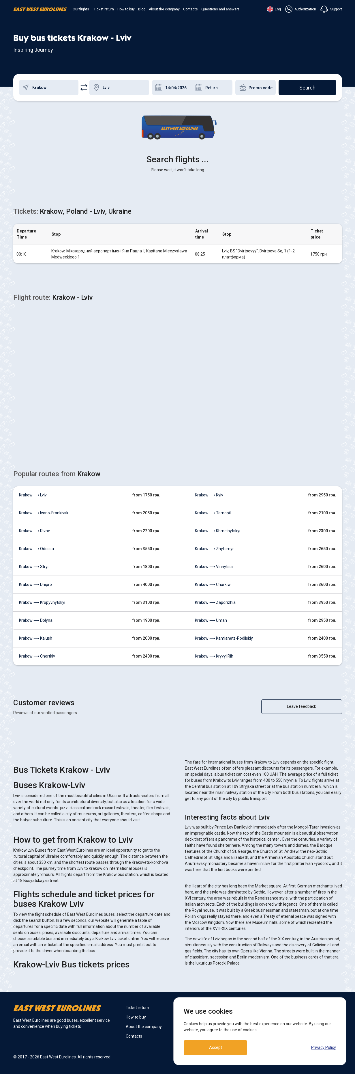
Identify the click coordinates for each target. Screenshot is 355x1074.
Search (307, 88)
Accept (215, 1047)
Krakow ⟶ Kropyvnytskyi (42, 602)
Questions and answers (220, 9)
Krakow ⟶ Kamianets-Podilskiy (224, 638)
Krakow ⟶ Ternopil (213, 513)
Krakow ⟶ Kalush (35, 638)
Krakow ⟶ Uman (211, 620)
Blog (141, 9)
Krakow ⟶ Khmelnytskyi (217, 530)
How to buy (126, 9)
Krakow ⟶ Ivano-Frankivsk (43, 513)
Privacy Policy (323, 1047)
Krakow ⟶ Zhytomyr (214, 548)
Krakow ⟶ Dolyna (35, 620)
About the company (164, 9)
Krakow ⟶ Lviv (33, 495)
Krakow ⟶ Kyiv (209, 495)
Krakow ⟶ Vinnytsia (214, 566)
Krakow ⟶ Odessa (36, 548)
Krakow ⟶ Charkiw (213, 584)
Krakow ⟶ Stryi (33, 566)
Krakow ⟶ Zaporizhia (215, 602)
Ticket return (104, 9)
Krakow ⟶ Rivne (34, 530)
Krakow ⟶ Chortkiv (37, 656)
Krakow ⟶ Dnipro (35, 584)
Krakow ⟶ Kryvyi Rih (214, 656)
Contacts (190, 9)
